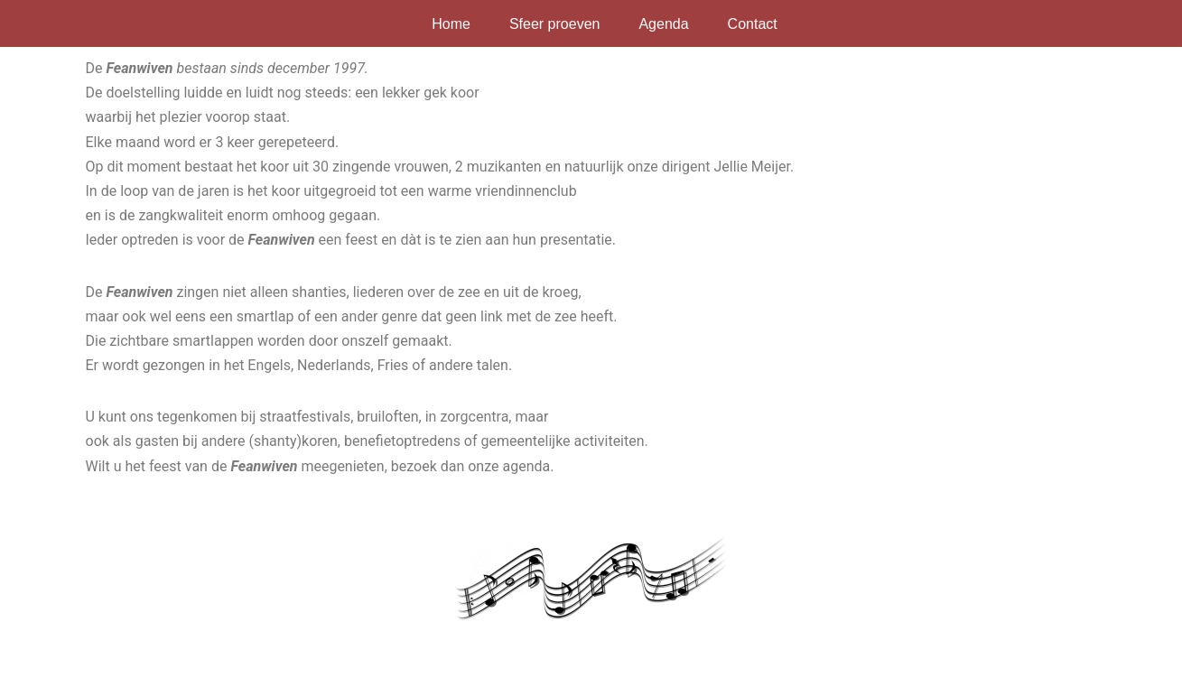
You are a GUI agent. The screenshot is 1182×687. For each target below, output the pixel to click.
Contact (752, 24)
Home (451, 24)
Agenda (663, 24)
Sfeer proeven (554, 24)
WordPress (306, 664)
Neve (93, 664)
